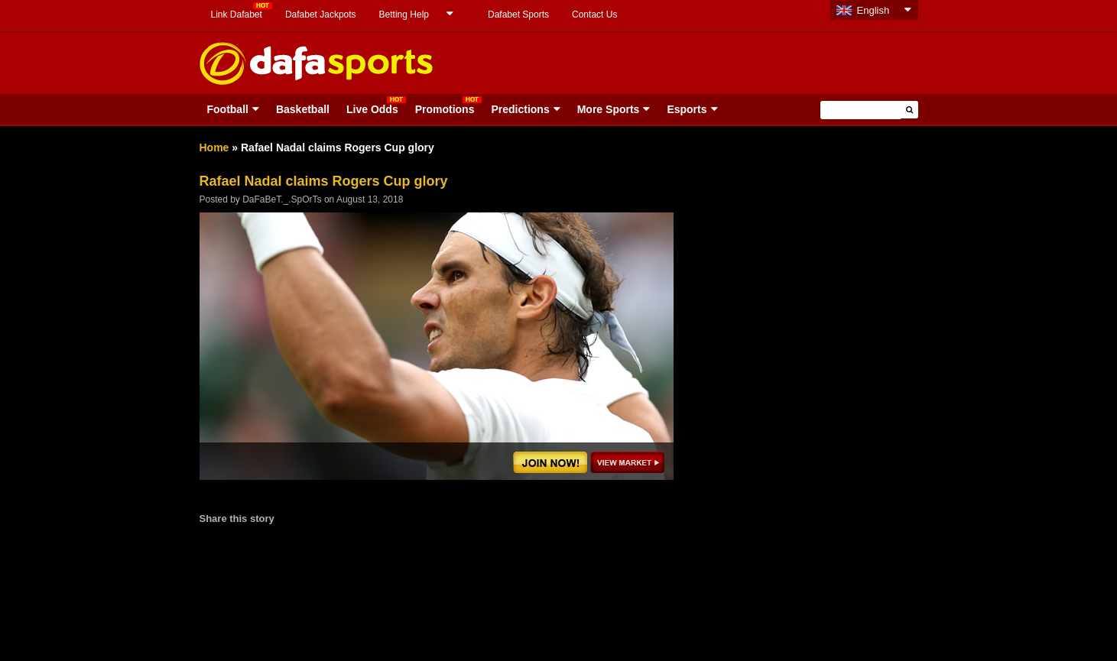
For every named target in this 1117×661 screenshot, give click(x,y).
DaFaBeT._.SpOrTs (281, 199)
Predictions (520, 109)
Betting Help (404, 14)
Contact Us (594, 14)
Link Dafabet (236, 14)
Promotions (445, 109)
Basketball (303, 109)
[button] (909, 109)
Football (227, 109)
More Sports (608, 109)
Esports (686, 109)
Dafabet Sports (518, 14)
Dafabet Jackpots (320, 14)
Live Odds (372, 109)
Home (214, 147)
